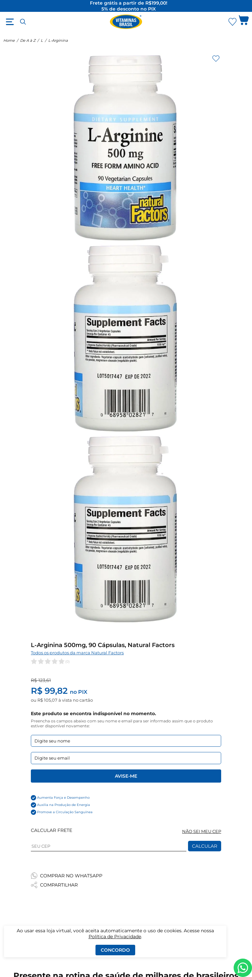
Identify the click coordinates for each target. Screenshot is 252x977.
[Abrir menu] (9, 21)
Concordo (115, 950)
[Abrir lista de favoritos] (232, 21)
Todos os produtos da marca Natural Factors (77, 652)
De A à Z (27, 40)
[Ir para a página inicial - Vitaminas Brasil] (126, 21)
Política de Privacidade (115, 936)
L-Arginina (58, 40)
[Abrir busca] (23, 21)
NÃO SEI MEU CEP (201, 831)
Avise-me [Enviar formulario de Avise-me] (126, 776)
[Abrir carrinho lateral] (244, 21)
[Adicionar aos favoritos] (216, 58)
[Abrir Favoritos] (232, 22)
